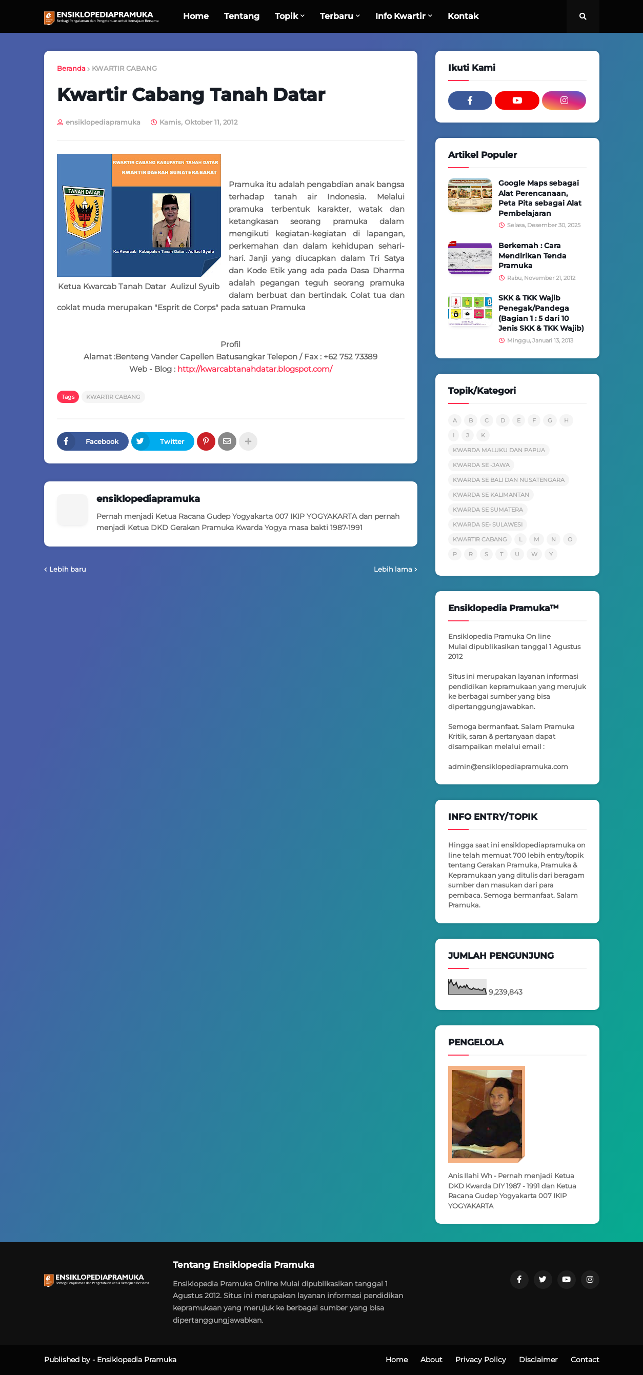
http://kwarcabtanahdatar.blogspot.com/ (254, 369)
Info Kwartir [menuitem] (400, 16)
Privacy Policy (480, 1359)
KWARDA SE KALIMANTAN (491, 494)
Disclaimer (538, 1359)
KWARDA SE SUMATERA (488, 509)
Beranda (71, 68)
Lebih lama (393, 569)
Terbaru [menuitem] (336, 16)
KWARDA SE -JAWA (481, 465)
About (431, 1359)
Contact (585, 1359)
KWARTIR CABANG (124, 68)
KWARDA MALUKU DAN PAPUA (499, 450)
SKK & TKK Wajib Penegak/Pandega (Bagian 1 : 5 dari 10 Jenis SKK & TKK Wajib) (541, 313)
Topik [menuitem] (286, 16)
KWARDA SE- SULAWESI (488, 524)
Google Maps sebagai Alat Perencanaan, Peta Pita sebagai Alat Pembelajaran (539, 198)
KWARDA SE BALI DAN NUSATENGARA (509, 479)
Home (397, 1359)
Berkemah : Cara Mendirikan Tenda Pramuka (532, 255)
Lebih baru (67, 569)
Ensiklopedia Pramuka (136, 1359)
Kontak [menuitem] (463, 16)
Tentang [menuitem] (241, 16)
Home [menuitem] (196, 16)
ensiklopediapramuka (148, 498)
